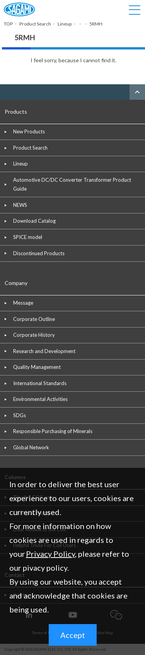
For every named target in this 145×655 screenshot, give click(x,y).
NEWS (20, 205)
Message (23, 303)
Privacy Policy (50, 553)
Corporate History (34, 335)
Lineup (20, 163)
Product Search (30, 148)
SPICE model (27, 237)
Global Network (31, 447)
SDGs (19, 415)
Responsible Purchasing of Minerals (52, 431)
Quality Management (37, 367)
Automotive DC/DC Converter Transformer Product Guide (72, 184)
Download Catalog (34, 221)
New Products (29, 131)
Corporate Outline (34, 319)
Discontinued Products (39, 253)
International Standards (40, 383)
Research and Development (44, 351)
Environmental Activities (40, 399)
